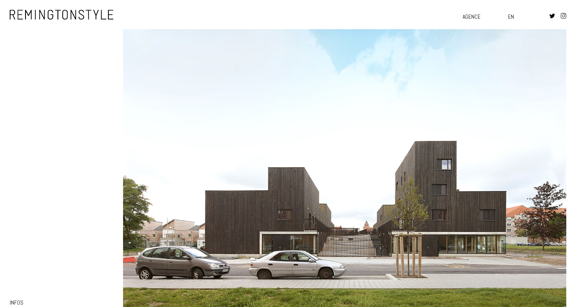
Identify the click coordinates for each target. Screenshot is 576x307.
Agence (471, 16)
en (511, 16)
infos (16, 302)
